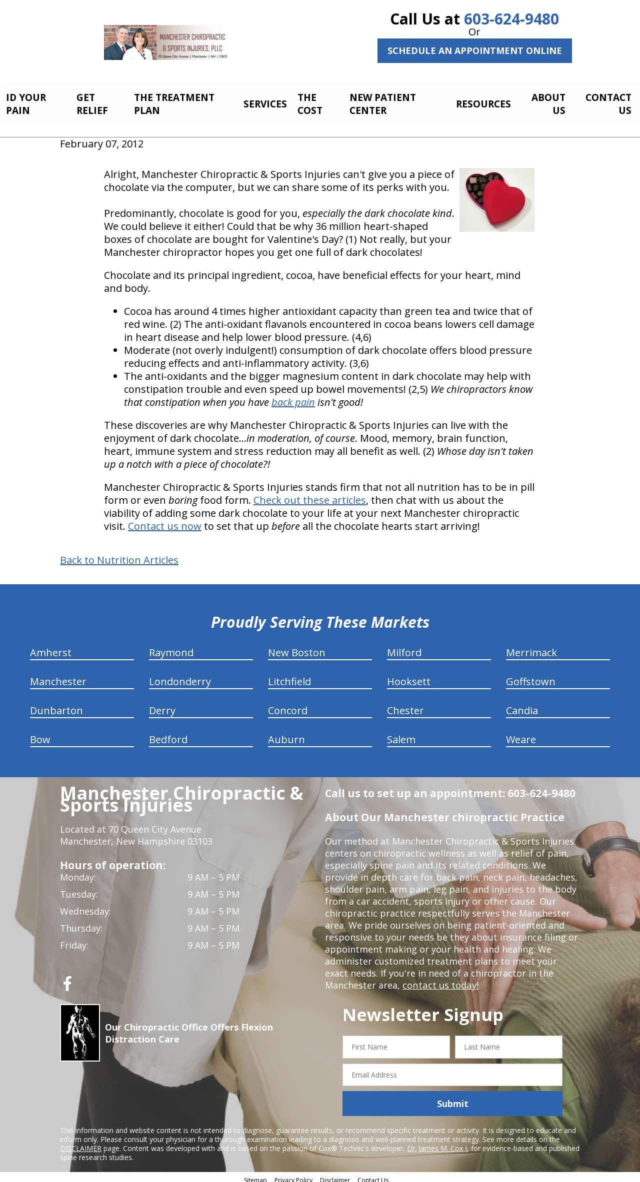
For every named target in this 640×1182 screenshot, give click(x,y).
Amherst (51, 647)
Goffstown (531, 676)
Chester (405, 705)
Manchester (58, 676)
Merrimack (531, 647)
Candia (522, 705)
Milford (404, 647)
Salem (401, 734)
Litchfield (289, 676)
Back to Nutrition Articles (119, 554)
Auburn (286, 734)
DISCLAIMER (81, 1143)
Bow (40, 734)
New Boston (297, 647)
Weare (521, 734)
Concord (288, 705)
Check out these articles (310, 494)
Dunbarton (56, 705)
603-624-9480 (511, 18)
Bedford (168, 734)
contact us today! (439, 980)
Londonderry (180, 676)
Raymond (171, 647)
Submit (452, 1098)
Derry (162, 705)
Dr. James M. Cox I (437, 1143)
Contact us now (165, 520)
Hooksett (408, 676)
